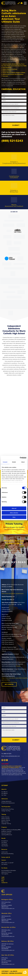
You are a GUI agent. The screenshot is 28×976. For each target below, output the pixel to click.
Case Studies (4, 845)
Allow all (14, 508)
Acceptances (4, 840)
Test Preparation (5, 806)
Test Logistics (4, 873)
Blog (2, 881)
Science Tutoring (5, 820)
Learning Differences (6, 834)
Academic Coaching (6, 831)
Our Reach (4, 842)
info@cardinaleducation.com (12, 756)
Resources (4, 849)
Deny (14, 517)
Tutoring (3, 814)
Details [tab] (14, 462)
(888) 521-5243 (7, 753)
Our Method (4, 793)
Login (2, 877)
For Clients (4, 868)
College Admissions (6, 801)
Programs (4, 827)
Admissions (4, 799)
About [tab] (23, 462)
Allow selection (14, 512)
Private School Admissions (8, 803)
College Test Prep (5, 810)
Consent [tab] (5, 462)
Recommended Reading (7, 853)
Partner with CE (5, 857)
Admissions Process (6, 872)
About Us (3, 789)
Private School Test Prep (7, 809)
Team (21, 3)
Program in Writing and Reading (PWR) (11, 829)
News (3, 879)
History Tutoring (5, 818)
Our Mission (4, 791)
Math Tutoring (4, 822)
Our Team (3, 795)
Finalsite (18, 666)
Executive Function (6, 833)
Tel (18, 3)
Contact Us (4, 882)
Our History (4, 864)
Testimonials (4, 844)
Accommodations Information (8, 870)
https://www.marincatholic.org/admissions (12, 593)
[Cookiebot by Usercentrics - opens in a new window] (20, 458)
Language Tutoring (6, 823)
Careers (3, 860)
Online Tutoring (5, 817)
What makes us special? (7, 862)
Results (3, 838)
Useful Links (4, 852)
